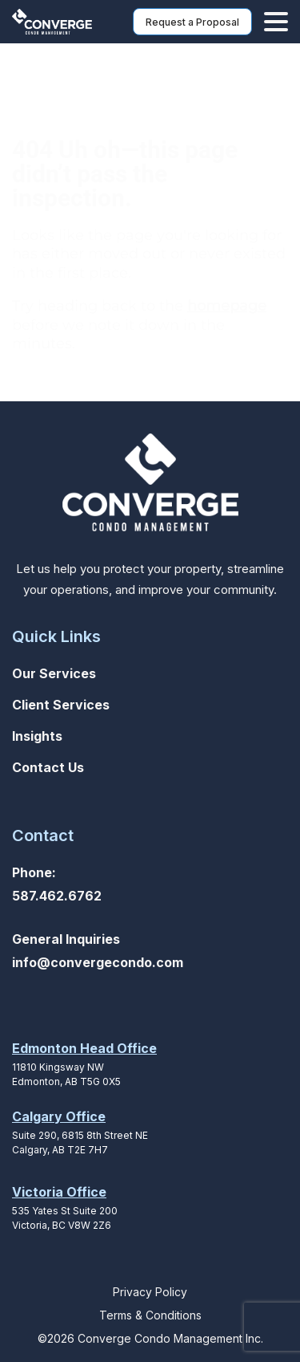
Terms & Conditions (150, 1315)
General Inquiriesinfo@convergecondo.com (97, 950)
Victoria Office (59, 1192)
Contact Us (48, 767)
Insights (37, 736)
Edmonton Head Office (84, 1048)
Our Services (54, 673)
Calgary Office (59, 1116)
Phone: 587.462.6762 (57, 884)
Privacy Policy (150, 1292)
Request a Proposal (192, 22)
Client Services (61, 705)
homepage (226, 306)
